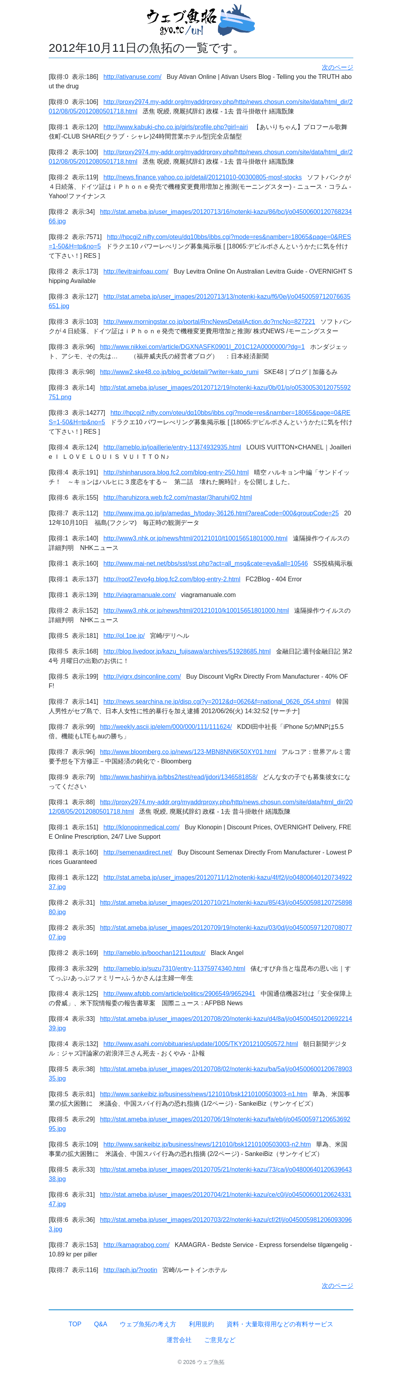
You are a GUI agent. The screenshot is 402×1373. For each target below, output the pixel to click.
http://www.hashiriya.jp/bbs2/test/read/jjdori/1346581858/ (179, 777)
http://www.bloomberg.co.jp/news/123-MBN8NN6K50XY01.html (188, 752)
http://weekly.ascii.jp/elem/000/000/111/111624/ (166, 726)
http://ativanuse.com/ (133, 76)
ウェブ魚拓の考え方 (148, 1324)
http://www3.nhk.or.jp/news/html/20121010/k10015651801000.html (196, 610)
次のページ (337, 67)
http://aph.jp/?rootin (130, 1270)
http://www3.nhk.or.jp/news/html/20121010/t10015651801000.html (196, 538)
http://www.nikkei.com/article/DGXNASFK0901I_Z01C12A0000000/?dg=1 (202, 346)
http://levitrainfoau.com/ (136, 271)
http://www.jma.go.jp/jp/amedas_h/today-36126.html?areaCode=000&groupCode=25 (221, 513)
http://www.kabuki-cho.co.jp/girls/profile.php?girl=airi (176, 127)
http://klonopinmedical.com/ (142, 827)
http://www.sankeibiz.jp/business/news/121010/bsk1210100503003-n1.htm (203, 1094)
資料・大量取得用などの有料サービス (280, 1324)
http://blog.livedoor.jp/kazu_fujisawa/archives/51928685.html (187, 651)
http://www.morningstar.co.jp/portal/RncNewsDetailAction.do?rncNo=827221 (209, 321)
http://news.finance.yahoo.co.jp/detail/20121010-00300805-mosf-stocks (203, 177)
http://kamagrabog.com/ (137, 1245)
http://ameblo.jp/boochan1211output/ (155, 952)
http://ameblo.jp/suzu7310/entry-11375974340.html (174, 968)
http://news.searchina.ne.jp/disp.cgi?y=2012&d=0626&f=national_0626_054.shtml (217, 701)
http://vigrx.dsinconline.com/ (142, 676)
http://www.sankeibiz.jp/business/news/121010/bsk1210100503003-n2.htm (207, 1144)
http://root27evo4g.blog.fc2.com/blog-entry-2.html (172, 579)
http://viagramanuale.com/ (140, 595)
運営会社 (179, 1339)
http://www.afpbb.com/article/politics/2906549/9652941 (180, 993)
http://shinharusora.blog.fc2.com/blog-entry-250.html (176, 472)
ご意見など (220, 1339)
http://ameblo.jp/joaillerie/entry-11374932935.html (172, 447)
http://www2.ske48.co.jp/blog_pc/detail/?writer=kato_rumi (179, 372)
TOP (75, 1324)
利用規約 (201, 1324)
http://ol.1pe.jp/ (124, 635)
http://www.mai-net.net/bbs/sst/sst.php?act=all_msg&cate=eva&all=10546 (206, 563)
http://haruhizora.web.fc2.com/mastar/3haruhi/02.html (178, 497)
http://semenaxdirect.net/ (138, 852)
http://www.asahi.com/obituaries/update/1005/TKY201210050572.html (201, 1044)
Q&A (100, 1324)
